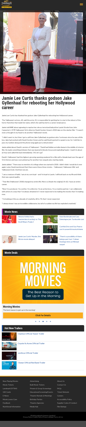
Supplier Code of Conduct (67, 403)
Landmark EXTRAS (10, 388)
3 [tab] (43, 321)
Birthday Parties (36, 399)
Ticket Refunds (63, 392)
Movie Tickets (8, 385)
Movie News (11, 211)
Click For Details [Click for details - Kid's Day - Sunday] (41, 315)
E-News (6, 396)
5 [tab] (50, 321)
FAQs (59, 388)
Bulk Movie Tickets (37, 385)
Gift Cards (7, 392)
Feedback (6, 403)
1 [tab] (35, 321)
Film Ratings (61, 407)
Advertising (34, 381)
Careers (60, 396)
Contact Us (61, 385)
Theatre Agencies (37, 403)
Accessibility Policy (64, 399)
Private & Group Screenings (40, 388)
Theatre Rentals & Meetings (41, 396)
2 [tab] (39, 321)
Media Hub (34, 407)
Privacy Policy (27, 417)
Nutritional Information (11, 407)
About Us (61, 381)
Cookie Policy (37, 417)
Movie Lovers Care (10, 399)
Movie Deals (11, 252)
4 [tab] (47, 321)
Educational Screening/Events (41, 392)
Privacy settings (48, 417)
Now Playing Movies (10, 381)
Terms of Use (58, 417)
